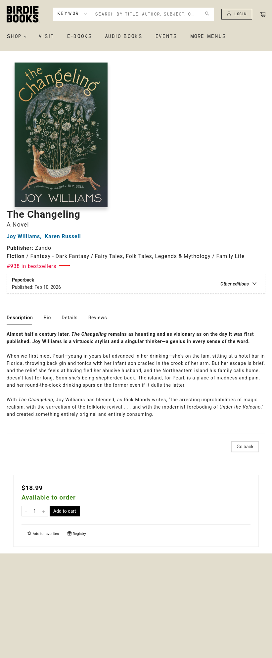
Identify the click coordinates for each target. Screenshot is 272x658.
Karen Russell (64, 236)
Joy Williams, (26, 236)
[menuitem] (16, 36)
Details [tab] (69, 317)
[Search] (207, 14)
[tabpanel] (136, 381)
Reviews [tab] (97, 317)
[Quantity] (34, 511)
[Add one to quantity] (43, 511)
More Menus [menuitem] (208, 36)
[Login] (236, 14)
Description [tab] (20, 317)
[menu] (136, 36)
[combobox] (72, 14)
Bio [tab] (47, 317)
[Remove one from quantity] (26, 511)
